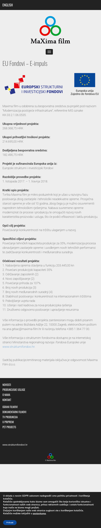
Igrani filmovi (10, 407)
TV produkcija (10, 417)
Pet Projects (9, 427)
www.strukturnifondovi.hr (18, 346)
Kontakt (6, 400)
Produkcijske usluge (13, 390)
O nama (6, 395)
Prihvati (9, 522)
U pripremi (8, 422)
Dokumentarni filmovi (14, 412)
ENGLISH (7, 4)
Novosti (6, 385)
